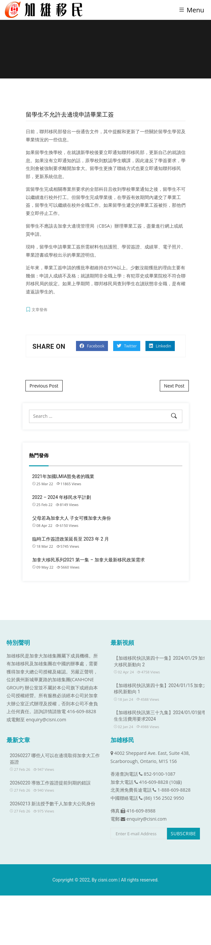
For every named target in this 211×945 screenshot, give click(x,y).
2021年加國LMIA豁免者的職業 (63, 476)
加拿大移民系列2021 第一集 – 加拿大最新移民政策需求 (88, 559)
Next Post (174, 386)
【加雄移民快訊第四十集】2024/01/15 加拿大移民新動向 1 (161, 689)
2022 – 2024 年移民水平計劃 (61, 497)
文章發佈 (39, 309)
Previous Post (44, 386)
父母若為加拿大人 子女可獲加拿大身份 (71, 518)
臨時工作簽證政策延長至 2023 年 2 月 (70, 539)
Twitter (127, 346)
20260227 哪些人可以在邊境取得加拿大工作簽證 (55, 759)
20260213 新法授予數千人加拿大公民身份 (52, 803)
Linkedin (160, 346)
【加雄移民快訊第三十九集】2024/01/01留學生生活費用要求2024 (160, 716)
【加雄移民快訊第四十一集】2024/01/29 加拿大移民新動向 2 (161, 661)
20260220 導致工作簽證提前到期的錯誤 (50, 782)
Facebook (92, 346)
